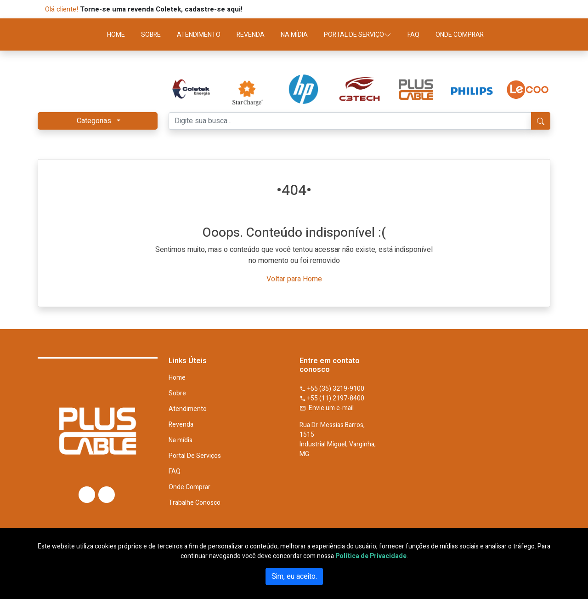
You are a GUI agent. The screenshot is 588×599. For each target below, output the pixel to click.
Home (177, 378)
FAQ (413, 35)
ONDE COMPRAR (459, 35)
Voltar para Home (294, 279)
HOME (116, 35)
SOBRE (151, 35)
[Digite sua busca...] (350, 121)
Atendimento (188, 409)
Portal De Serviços (195, 456)
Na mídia (180, 440)
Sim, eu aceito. (294, 576)
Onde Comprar (189, 487)
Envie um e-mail (327, 408)
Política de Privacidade (371, 556)
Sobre (177, 393)
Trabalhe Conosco (194, 503)
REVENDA (251, 35)
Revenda (181, 425)
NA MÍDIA (294, 35)
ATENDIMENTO (198, 35)
